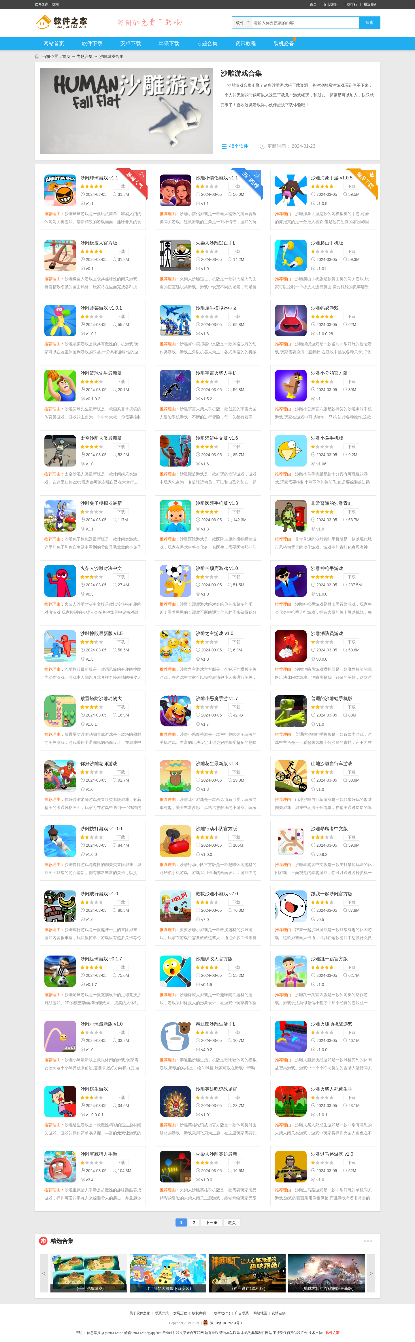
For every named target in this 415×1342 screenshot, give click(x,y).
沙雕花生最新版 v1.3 (217, 763)
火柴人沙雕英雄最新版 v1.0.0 (216, 1155)
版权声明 (199, 1313)
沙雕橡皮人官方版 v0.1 (98, 243)
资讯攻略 (330, 4)
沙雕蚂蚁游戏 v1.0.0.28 (325, 309)
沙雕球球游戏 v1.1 (99, 177)
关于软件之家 (139, 1313)
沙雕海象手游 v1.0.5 (331, 177)
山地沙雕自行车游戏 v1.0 (331, 764)
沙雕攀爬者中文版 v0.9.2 (329, 829)
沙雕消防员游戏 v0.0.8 (327, 634)
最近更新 (371, 4)
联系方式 (162, 1313)
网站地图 (260, 1313)
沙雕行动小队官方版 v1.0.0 (216, 829)
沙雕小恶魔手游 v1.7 (217, 698)
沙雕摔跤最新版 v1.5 (101, 633)
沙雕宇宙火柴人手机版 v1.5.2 (216, 374)
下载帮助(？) (220, 1313)
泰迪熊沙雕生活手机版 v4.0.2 (216, 1024)
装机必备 (283, 43)
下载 (121, 186)
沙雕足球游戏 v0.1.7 (101, 958)
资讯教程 (245, 43)
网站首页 (54, 43)
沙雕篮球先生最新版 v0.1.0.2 (101, 374)
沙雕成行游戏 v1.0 (99, 893)
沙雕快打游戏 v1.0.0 (101, 828)
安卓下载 (130, 43)
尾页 (232, 1222)
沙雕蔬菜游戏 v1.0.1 (101, 308)
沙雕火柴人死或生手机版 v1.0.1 (331, 1090)
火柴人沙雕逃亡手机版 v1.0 (216, 243)
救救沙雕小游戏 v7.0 (217, 893)
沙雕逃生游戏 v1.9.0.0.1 (94, 1090)
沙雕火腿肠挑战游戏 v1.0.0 (331, 1024)
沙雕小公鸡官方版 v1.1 (329, 374)
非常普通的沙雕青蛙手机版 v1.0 (331, 504)
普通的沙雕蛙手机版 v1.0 (331, 699)
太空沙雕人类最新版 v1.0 (101, 439)
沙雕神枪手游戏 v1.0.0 (327, 569)
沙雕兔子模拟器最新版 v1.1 (101, 504)
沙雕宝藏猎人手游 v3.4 (98, 1155)
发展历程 (180, 1313)
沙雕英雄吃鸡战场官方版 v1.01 (216, 1090)
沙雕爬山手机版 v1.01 (327, 243)
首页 (313, 4)
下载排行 (350, 4)
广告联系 (242, 1313)
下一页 (211, 1222)
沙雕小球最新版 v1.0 (101, 1023)
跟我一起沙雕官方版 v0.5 (331, 894)
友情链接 (279, 1313)
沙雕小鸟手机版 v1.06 (327, 439)
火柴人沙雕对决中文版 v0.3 (101, 569)
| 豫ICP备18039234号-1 (221, 1323)
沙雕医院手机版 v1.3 (217, 503)
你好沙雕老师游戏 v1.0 (98, 764)
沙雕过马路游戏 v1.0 (332, 1154)
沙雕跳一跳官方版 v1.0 (329, 959)
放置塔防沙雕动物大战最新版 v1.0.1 (101, 699)
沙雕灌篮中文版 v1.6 (217, 438)
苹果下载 (169, 43)
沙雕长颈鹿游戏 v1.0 (217, 568)
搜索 (369, 22)
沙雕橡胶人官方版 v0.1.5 (214, 959)
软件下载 (92, 43)
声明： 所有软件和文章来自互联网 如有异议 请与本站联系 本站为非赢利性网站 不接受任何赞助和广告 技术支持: (199, 1333)
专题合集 (207, 43)
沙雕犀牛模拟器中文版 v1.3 (216, 309)
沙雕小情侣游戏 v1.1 (217, 177)
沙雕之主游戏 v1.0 (214, 633)
